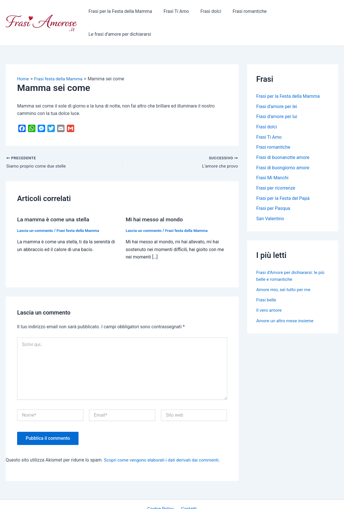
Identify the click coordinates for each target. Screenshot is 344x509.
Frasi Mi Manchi (272, 158)
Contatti (188, 489)
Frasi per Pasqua (273, 189)
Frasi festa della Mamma (80, 210)
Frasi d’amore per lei (276, 86)
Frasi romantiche (245, 12)
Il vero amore (269, 291)
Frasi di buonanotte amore (282, 138)
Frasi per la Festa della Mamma (122, 12)
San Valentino (270, 199)
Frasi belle (266, 281)
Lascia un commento (36, 210)
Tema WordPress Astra (219, 499)
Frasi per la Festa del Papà (283, 179)
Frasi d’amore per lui (276, 97)
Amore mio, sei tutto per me (284, 270)
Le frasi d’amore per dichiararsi (302, 12)
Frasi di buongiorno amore (282, 148)
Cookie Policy (161, 489)
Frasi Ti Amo (176, 12)
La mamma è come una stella (54, 199)
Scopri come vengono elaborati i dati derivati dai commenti (163, 440)
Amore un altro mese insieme (286, 301)
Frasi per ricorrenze (275, 169)
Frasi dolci (208, 12)
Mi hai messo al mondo (155, 199)
